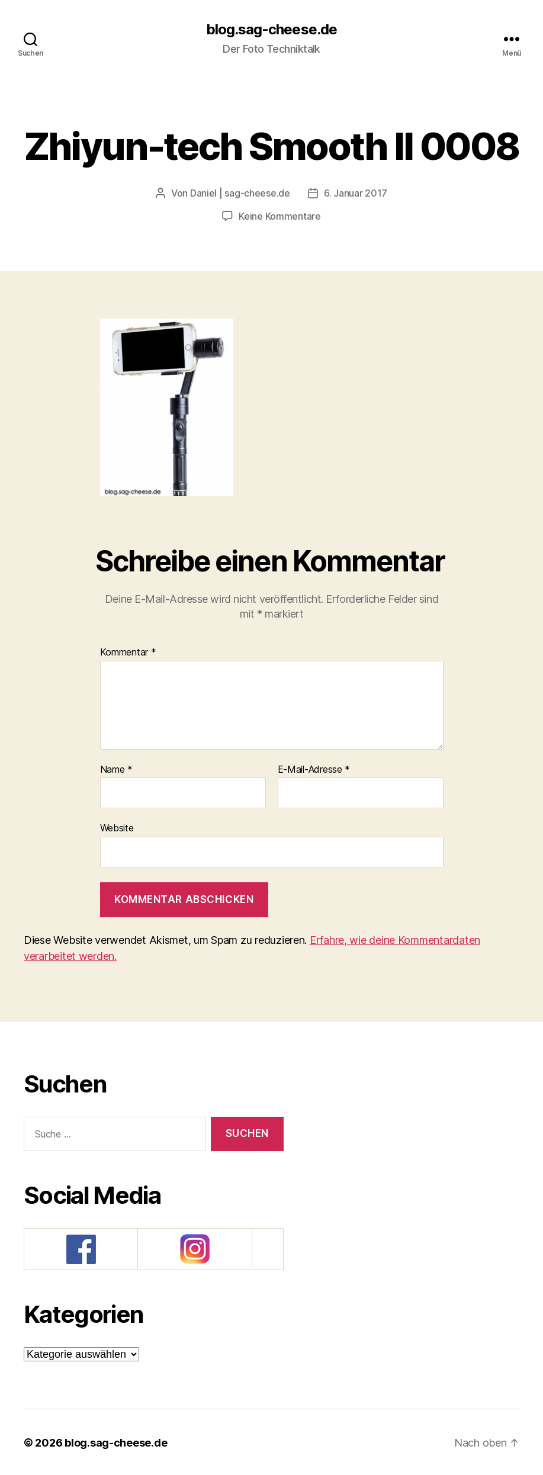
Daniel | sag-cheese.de (240, 193)
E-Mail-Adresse (314, 768)
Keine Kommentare (280, 215)
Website (117, 827)
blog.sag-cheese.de (271, 30)
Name (116, 768)
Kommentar (128, 651)
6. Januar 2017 (355, 193)
